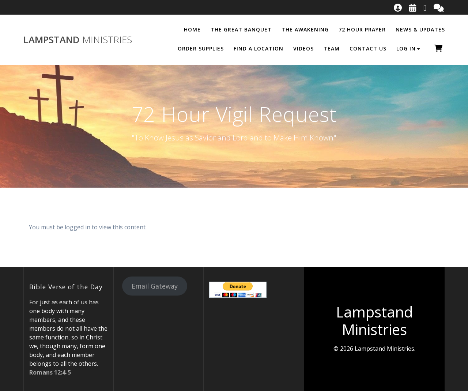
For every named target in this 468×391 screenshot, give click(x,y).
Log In (406, 48)
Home (192, 29)
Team (332, 48)
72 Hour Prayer (362, 29)
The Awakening (305, 29)
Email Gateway (155, 286)
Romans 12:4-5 (50, 372)
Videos (303, 48)
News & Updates (420, 29)
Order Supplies (201, 48)
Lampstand (77, 40)
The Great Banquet (241, 29)
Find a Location (258, 48)
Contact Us (368, 48)
